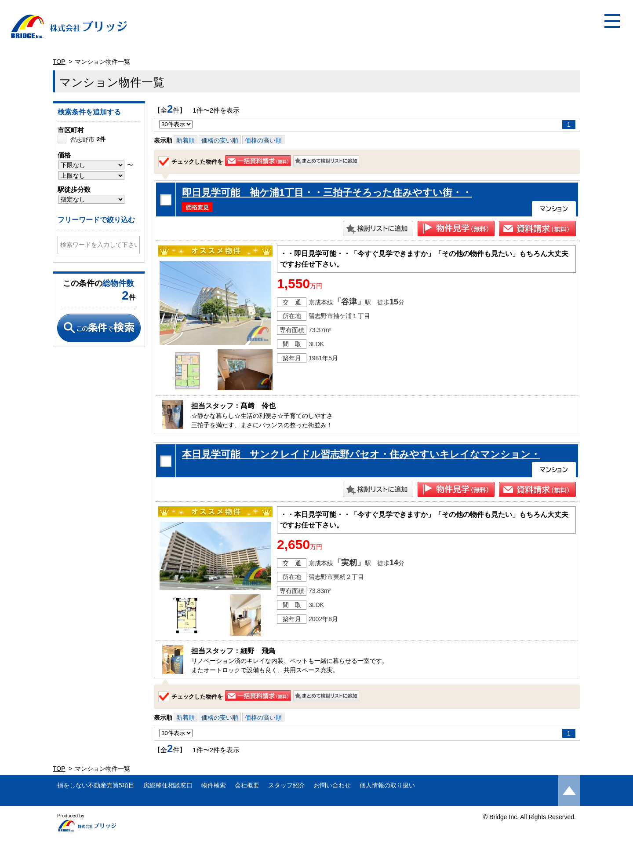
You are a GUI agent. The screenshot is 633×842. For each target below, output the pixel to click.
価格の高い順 (263, 140)
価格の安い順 (219, 140)
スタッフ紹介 (286, 785)
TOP (59, 61)
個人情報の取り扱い (387, 785)
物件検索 (213, 785)
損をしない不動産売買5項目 (96, 785)
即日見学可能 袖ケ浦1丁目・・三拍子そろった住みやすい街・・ (327, 192)
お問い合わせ (332, 785)
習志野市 (88, 139)
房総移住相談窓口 (168, 785)
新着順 (185, 140)
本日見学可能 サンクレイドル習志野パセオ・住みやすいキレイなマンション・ (361, 454)
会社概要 (247, 785)
